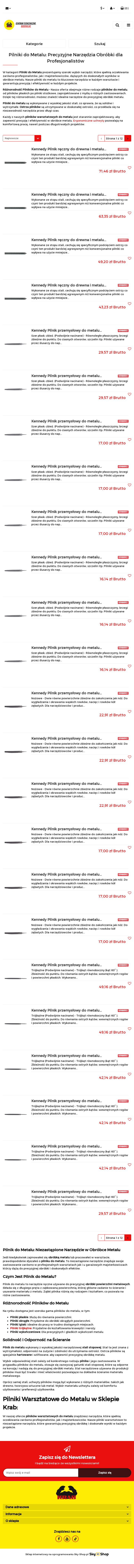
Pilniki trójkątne (21, 1328)
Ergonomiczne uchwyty (88, 120)
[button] (124, 8)
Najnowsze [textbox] (11, 138)
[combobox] (22, 138)
